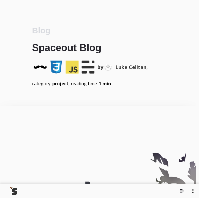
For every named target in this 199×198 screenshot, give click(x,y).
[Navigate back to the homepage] (14, 191)
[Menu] (182, 191)
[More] (193, 190)
